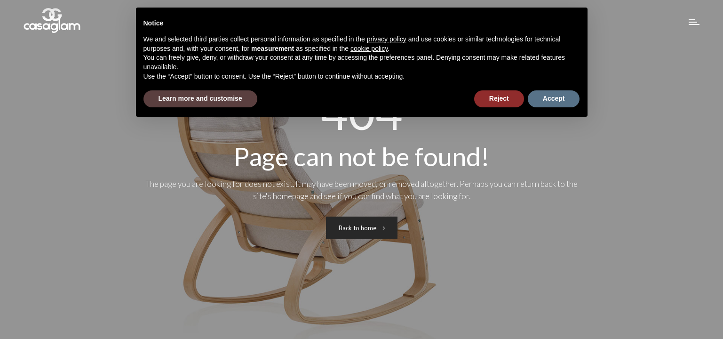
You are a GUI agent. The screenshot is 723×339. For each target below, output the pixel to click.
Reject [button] (499, 98)
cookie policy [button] (369, 48)
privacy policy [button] (386, 39)
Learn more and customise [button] (200, 98)
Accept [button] (554, 98)
